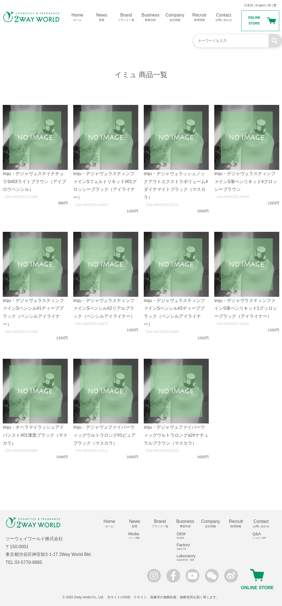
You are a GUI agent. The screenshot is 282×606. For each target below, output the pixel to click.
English (260, 5)
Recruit (199, 17)
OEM (187, 535)
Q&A (263, 535)
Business (150, 17)
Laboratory (187, 557)
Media (136, 535)
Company (175, 17)
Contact (224, 17)
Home (77, 17)
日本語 (248, 5)
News (102, 17)
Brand (126, 17)
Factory (187, 546)
